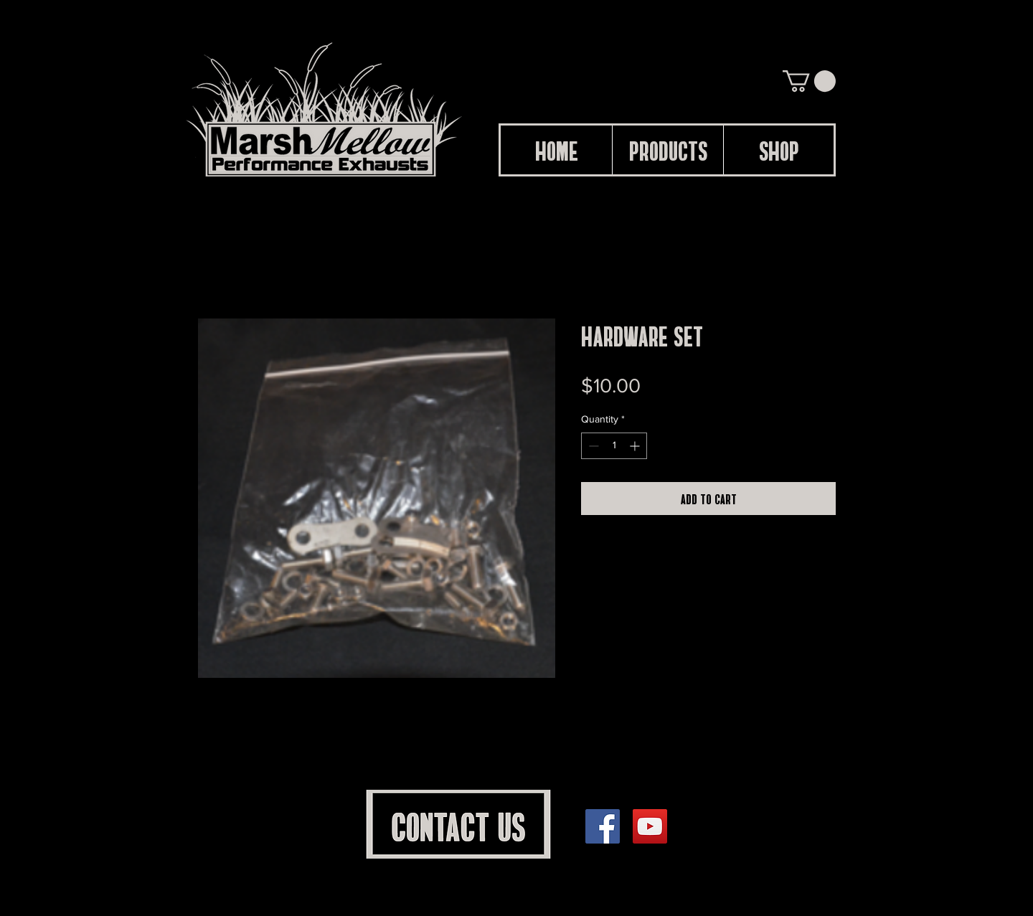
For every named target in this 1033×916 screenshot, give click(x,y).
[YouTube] (650, 826)
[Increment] (636, 445)
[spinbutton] (614, 445)
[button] (809, 81)
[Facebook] (602, 826)
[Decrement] (592, 445)
